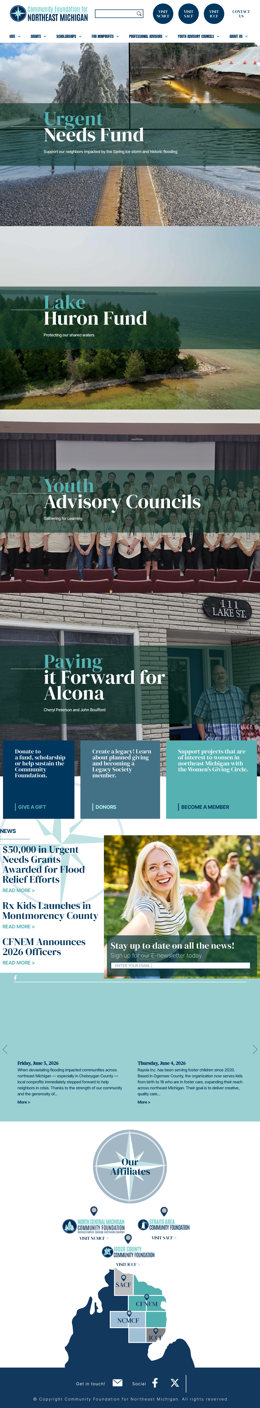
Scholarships (69, 36)
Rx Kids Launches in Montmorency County (50, 910)
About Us (239, 36)
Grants (38, 36)
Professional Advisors (148, 36)
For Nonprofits (105, 36)
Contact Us (241, 13)
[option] (70, 1049)
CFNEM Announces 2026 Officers (43, 946)
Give (15, 36)
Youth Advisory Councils (199, 36)
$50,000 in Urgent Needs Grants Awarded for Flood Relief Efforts (43, 864)
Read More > (18, 890)
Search (139, 13)
